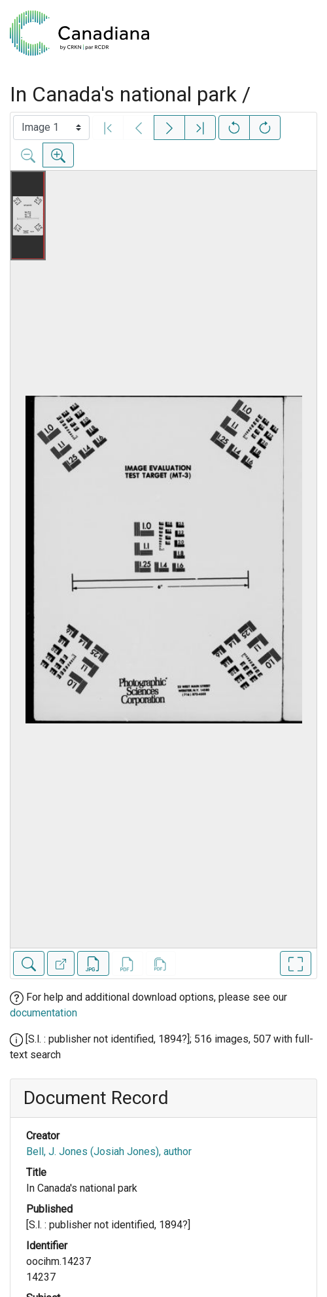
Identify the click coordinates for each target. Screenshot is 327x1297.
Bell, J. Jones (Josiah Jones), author (109, 1151)
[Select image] (51, 127)
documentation (43, 1013)
